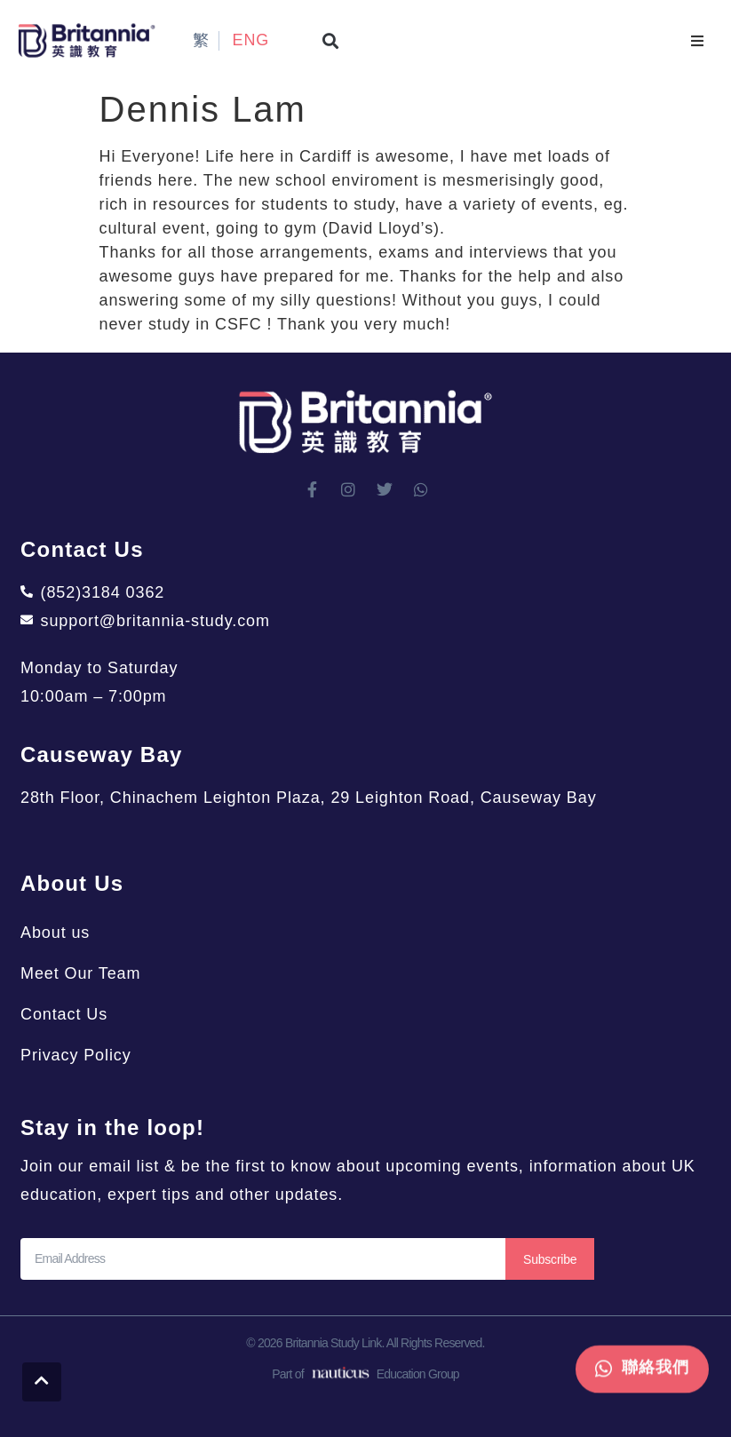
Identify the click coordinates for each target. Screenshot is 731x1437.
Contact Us (63, 1014)
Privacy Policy (75, 1055)
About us (55, 932)
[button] (331, 40)
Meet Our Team (80, 973)
